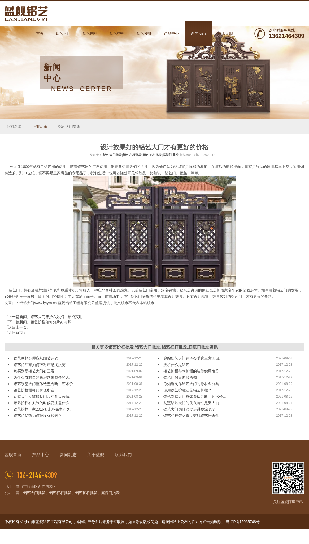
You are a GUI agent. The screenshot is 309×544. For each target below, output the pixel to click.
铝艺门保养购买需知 (180, 377)
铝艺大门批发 (112, 155)
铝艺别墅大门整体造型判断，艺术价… (45, 384)
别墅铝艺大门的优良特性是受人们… (193, 403)
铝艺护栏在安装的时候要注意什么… (43, 403)
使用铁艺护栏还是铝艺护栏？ (187, 390)
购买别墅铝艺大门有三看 (34, 371)
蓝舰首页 (13, 454)
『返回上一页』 (18, 327)
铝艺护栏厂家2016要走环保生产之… (44, 409)
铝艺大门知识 (69, 126)
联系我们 (123, 454)
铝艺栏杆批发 (132, 155)
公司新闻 (14, 126)
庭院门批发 (171, 155)
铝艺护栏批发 (152, 155)
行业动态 (39, 126)
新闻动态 (68, 454)
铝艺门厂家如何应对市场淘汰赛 (40, 365)
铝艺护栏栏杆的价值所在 (34, 390)
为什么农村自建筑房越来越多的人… (43, 377)
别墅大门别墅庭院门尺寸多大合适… (43, 396)
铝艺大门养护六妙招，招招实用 (56, 317)
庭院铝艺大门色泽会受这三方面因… (193, 358)
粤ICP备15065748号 (243, 522)
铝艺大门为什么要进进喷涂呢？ (189, 409)
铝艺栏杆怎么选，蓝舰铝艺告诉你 (191, 416)
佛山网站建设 (277, 536)
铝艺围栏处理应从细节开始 (36, 358)
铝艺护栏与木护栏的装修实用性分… (193, 371)
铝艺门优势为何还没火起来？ (38, 416)
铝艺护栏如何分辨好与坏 (51, 322)
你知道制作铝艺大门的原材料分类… (193, 384)
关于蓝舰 (95, 454)
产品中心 (40, 454)
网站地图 (297, 536)
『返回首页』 (16, 332)
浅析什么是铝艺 (176, 365)
